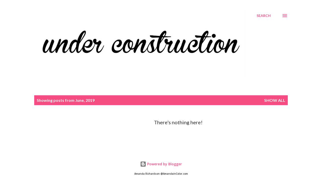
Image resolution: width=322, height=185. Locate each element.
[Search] (264, 15)
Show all (274, 100)
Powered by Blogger (161, 164)
